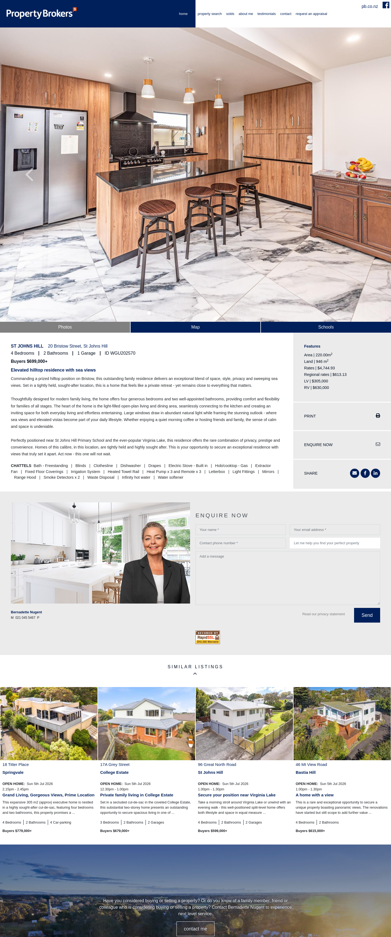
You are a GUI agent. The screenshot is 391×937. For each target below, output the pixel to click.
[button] (29, 174)
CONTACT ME (195, 929)
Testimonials (266, 14)
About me (246, 14)
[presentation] (236, 618)
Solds (230, 14)
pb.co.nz (370, 6)
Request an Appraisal (311, 14)
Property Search (210, 14)
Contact (285, 14)
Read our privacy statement (323, 614)
